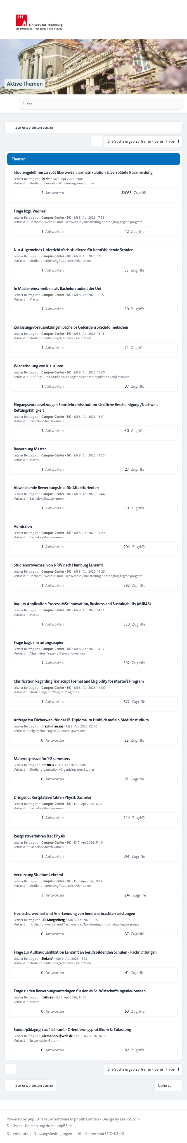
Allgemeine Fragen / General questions (57, 653)
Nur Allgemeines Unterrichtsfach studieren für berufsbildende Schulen (73, 250)
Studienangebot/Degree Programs (54, 691)
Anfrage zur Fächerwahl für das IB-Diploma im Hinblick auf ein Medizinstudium (81, 720)
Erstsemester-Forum (44, 1040)
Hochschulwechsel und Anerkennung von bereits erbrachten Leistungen (74, 913)
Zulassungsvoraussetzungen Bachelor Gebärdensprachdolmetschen (71, 327)
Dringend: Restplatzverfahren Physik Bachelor (52, 797)
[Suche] (167, 104)
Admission (23, 526)
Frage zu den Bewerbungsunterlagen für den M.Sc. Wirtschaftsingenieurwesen (80, 991)
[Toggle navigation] (180, 19)
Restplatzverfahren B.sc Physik (39, 836)
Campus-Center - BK (56, 217)
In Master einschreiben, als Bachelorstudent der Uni (57, 288)
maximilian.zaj (52, 726)
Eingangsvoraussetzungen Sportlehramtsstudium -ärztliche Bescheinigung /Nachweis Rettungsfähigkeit (86, 407)
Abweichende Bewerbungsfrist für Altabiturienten (56, 487)
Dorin (45, 178)
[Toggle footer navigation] (6, 1105)
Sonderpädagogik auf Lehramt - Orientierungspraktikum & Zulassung (72, 1029)
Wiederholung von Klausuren (38, 366)
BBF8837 (47, 764)
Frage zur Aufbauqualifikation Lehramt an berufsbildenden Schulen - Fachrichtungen (85, 952)
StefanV (47, 958)
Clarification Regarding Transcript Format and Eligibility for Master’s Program (79, 681)
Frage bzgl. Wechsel (30, 211)
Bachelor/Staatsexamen (46, 420)
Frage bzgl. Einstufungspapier (38, 642)
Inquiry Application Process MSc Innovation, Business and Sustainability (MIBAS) (82, 604)
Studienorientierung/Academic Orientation (60, 260)
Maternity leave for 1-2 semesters (42, 758)
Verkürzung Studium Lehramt (38, 875)
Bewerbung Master (30, 449)
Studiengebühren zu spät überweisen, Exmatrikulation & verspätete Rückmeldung (83, 172)
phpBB (33, 1119)
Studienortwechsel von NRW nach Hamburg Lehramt (58, 565)
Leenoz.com (130, 1119)
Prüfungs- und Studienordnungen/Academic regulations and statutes (79, 376)
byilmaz (47, 997)
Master (34, 299)
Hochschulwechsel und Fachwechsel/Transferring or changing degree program (86, 221)
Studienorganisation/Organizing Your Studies (61, 182)
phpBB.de (64, 1126)
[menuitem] (17, 1133)
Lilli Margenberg (53, 919)
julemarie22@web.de (57, 1035)
